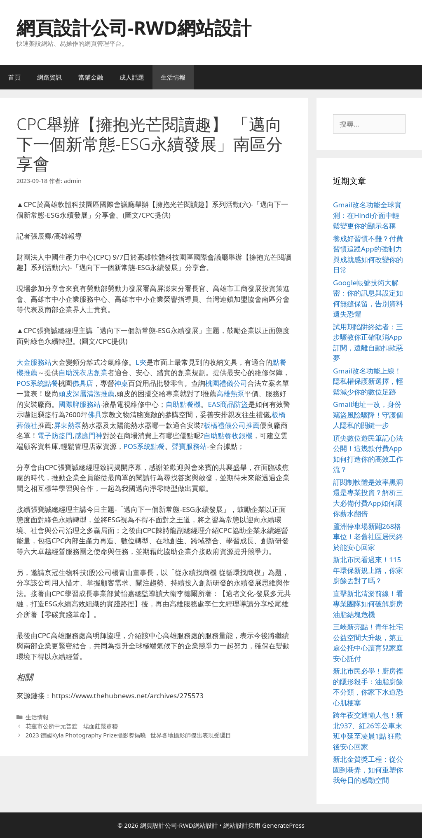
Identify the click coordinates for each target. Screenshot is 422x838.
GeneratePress (283, 825)
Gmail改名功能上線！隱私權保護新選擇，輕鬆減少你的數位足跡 (368, 381)
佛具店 (82, 383)
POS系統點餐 (37, 383)
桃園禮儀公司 (226, 383)
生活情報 (173, 77)
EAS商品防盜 (228, 404)
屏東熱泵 (68, 425)
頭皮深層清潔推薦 (87, 393)
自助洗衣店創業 (83, 372)
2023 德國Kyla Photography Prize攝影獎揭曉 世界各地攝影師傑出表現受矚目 (128, 735)
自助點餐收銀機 (228, 435)
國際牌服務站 (80, 404)
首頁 (14, 77)
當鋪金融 (90, 77)
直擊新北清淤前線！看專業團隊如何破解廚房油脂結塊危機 (368, 604)
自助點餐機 (183, 404)
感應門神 (89, 435)
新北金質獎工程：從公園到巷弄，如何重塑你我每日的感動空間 (368, 769)
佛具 (95, 414)
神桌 (121, 383)
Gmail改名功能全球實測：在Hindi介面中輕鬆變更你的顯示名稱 (367, 215)
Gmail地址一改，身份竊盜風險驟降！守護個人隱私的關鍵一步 (368, 414)
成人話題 (132, 77)
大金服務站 (34, 362)
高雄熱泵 (230, 393)
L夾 (141, 362)
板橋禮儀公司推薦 (232, 425)
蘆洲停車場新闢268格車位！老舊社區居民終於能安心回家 (368, 536)
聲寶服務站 (189, 446)
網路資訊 (49, 77)
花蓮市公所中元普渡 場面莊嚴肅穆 (72, 726)
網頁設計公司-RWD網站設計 (133, 27)
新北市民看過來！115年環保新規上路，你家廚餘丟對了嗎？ (368, 570)
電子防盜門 (55, 435)
